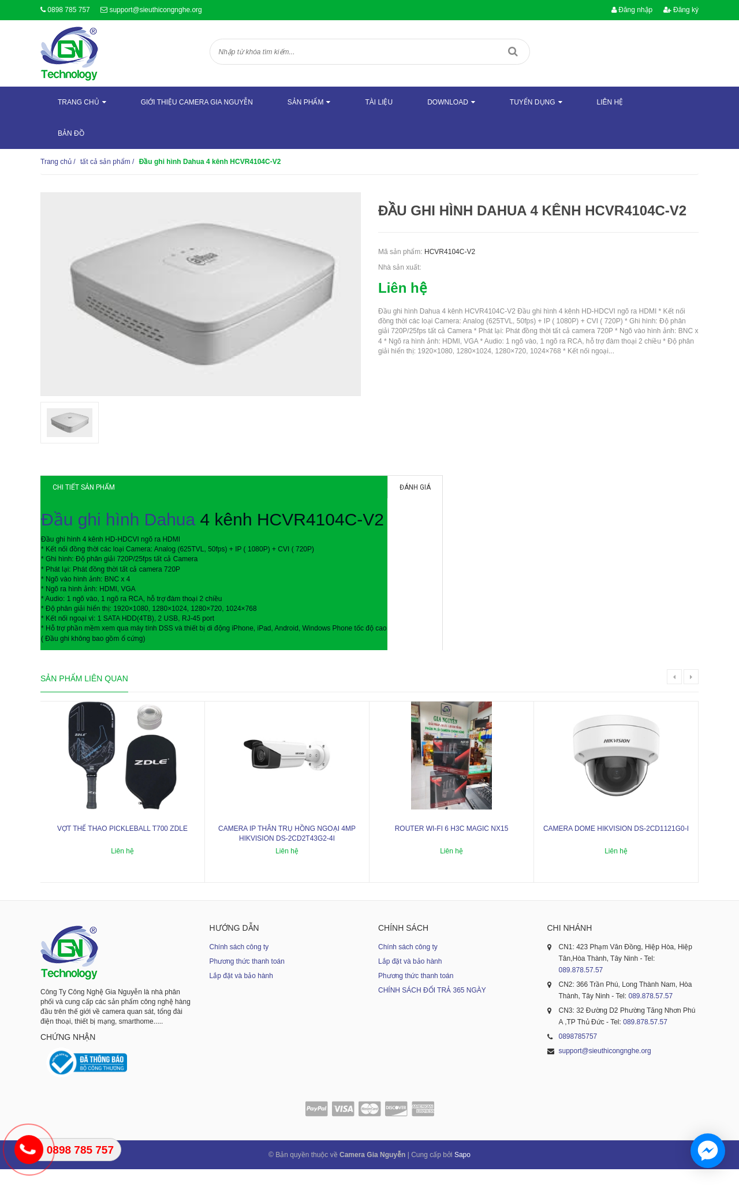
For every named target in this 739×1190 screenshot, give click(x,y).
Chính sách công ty (239, 968)
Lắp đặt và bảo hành (241, 997)
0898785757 (578, 1057)
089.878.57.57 (581, 991)
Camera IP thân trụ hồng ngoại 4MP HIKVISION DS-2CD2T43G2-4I (287, 854)
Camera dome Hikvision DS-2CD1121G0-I (616, 849)
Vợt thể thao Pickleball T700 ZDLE (122, 849)
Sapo (462, 1176)
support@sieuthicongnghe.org (155, 10)
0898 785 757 (68, 10)
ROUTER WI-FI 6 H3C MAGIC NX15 (452, 849)
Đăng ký (681, 10)
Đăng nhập (631, 10)
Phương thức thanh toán (247, 982)
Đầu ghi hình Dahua (130, 531)
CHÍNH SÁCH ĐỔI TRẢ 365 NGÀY (432, 1011)
